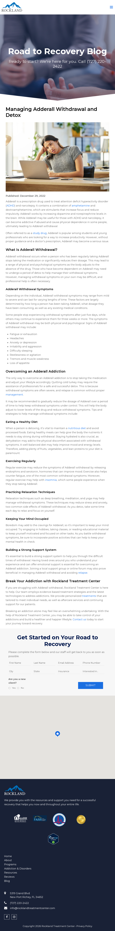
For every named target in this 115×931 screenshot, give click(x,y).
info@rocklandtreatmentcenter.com (32, 908)
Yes (13, 688)
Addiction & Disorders (17, 868)
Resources (10, 872)
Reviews (9, 876)
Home (8, 856)
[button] (57, 734)
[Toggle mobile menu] (111, 7)
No (22, 688)
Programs (10, 864)
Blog (7, 881)
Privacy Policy (84, 926)
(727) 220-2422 (19, 903)
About (8, 860)
